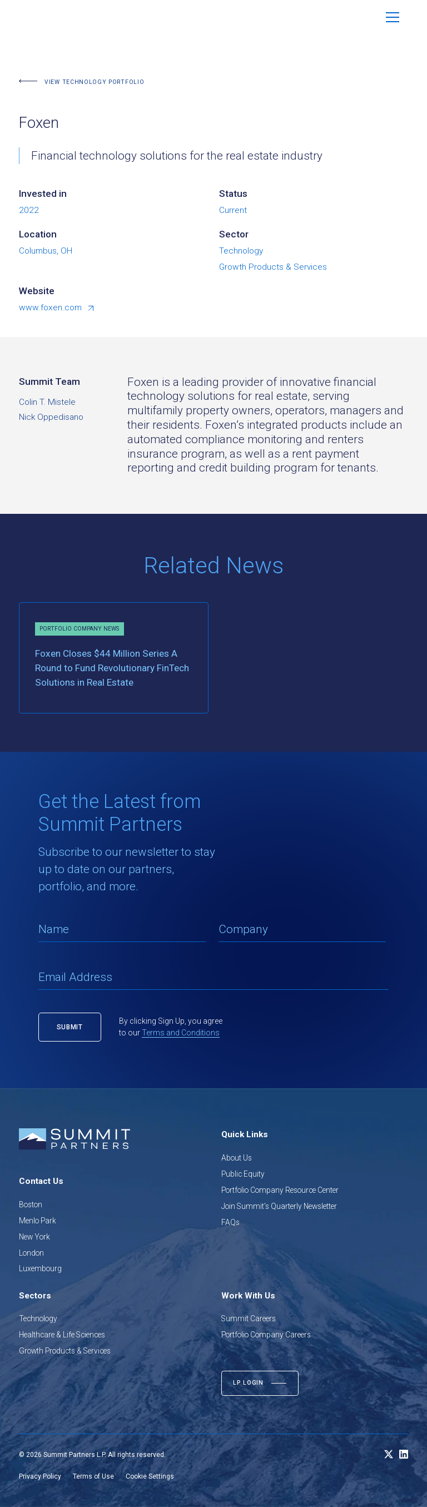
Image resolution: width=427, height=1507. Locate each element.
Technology (38, 1318)
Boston (30, 1204)
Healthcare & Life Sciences (62, 1334)
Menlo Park (37, 1220)
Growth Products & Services (65, 1350)
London (31, 1252)
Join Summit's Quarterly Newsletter (279, 1206)
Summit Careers (248, 1318)
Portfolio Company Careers (266, 1334)
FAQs (230, 1222)
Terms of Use (93, 1476)
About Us (236, 1157)
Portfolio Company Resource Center (280, 1190)
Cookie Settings (150, 1476)
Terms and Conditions (181, 1032)
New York (34, 1236)
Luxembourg (40, 1268)
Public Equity (243, 1173)
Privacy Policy (40, 1476)
